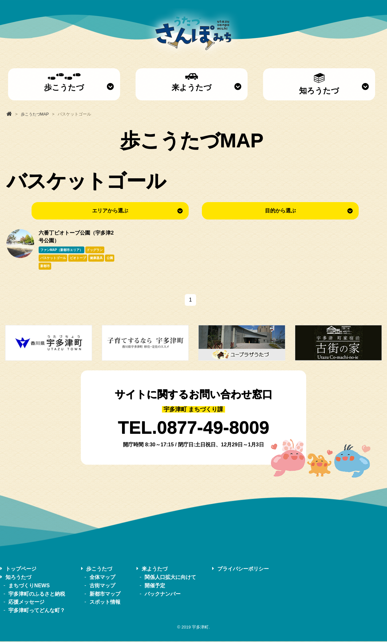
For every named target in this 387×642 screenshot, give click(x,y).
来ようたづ (192, 82)
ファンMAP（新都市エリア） (61, 250)
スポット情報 (105, 602)
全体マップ (102, 577)
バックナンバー (163, 594)
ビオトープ (78, 258)
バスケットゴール (53, 258)
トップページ (20, 569)
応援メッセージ (26, 602)
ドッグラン (95, 250)
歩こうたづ (64, 82)
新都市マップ (105, 594)
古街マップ (102, 586)
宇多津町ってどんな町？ (36, 610)
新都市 (45, 266)
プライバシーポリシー (243, 569)
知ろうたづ (319, 84)
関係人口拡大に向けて (170, 577)
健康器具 (96, 258)
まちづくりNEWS (29, 586)
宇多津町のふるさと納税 (36, 594)
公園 (111, 258)
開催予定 (155, 586)
